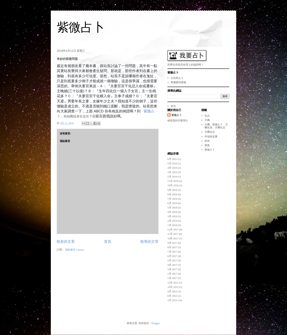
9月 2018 (172, 189)
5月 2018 (172, 207)
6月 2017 (172, 256)
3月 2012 (172, 300)
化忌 (207, 115)
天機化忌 (209, 131)
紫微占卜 (81, 27)
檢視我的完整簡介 (177, 120)
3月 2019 (172, 172)
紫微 (207, 145)
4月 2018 (172, 211)
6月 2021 (172, 159)
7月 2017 (172, 251)
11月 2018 (172, 180)
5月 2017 (172, 260)
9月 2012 (172, 291)
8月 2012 (172, 295)
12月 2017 (172, 229)
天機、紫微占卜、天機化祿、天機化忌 (216, 126)
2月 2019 (172, 176)
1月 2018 (172, 225)
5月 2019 (172, 163)
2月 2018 (172, 220)
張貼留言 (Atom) (74, 249)
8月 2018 (172, 194)
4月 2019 (172, 167)
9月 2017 (172, 242)
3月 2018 (172, 216)
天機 (207, 120)
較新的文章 (66, 242)
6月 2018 (172, 203)
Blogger (155, 323)
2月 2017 (172, 273)
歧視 (207, 140)
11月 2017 (172, 233)
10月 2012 (172, 286)
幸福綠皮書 (210, 136)
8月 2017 (172, 247)
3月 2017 (172, 269)
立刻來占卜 (177, 77)
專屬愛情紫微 (178, 82)
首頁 (107, 242)
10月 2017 (172, 238)
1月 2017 (172, 278)
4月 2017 (172, 264)
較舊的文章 (149, 242)
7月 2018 (172, 198)
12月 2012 (172, 282)
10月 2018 (172, 185)
